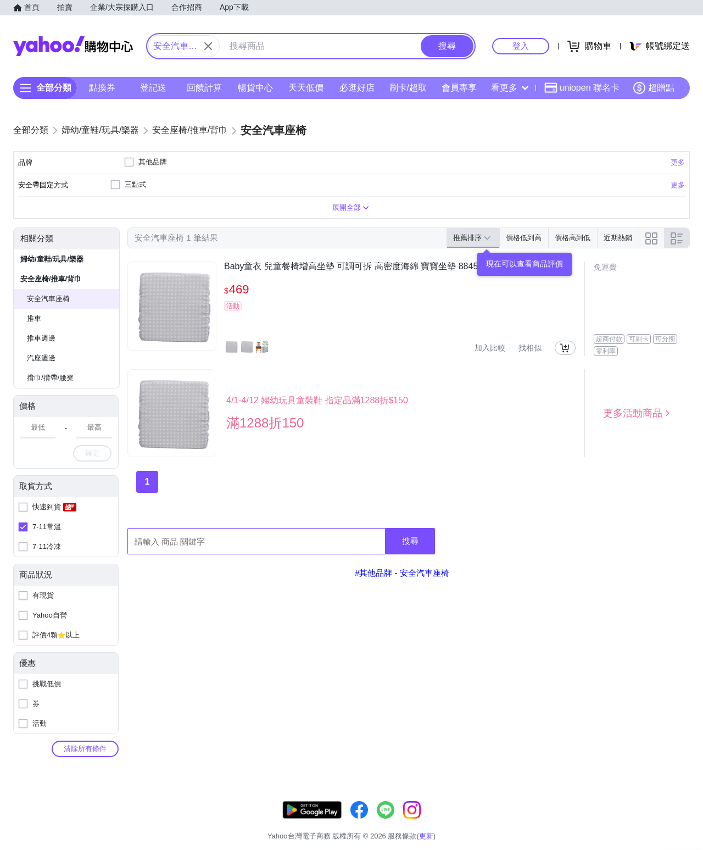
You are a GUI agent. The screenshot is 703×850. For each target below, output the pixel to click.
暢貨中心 (255, 87)
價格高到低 (572, 238)
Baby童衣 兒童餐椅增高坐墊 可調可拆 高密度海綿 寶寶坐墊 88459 (353, 266)
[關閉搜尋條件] (208, 46)
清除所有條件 (85, 749)
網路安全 (599, 822)
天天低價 (305, 87)
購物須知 (558, 822)
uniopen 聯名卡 (582, 88)
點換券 (102, 87)
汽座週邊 (41, 358)
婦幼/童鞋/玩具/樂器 (51, 259)
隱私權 (638, 822)
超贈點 (653, 88)
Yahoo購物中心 (73, 46)
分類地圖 (675, 822)
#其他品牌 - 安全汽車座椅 (402, 572)
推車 (34, 318)
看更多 (509, 87)
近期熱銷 (618, 238)
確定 (92, 453)
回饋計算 (204, 87)
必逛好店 (357, 87)
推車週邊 (41, 338)
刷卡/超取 (408, 87)
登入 (520, 46)
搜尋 (410, 541)
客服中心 (475, 822)
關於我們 (517, 822)
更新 (680, 809)
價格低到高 (524, 238)
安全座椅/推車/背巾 (50, 279)
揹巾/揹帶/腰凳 (50, 378)
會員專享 (459, 87)
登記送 (153, 87)
